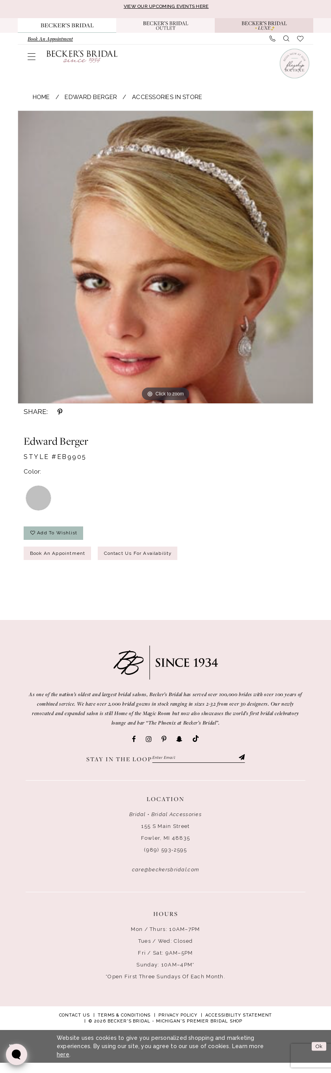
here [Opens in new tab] (63, 1065)
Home (41, 99)
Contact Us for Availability (160, 561)
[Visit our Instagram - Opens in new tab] (149, 747)
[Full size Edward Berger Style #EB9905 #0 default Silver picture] (165, 259)
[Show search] (286, 40)
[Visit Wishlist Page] (300, 40)
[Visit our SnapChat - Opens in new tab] (179, 747)
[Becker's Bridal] (81, 58)
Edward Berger (91, 99)
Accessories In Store (167, 99)
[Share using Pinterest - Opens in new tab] (60, 413)
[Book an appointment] (50, 40)
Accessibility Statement (238, 1025)
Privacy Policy (177, 1025)
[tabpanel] (165, 259)
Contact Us (74, 1025)
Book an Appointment (64, 561)
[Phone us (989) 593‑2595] (272, 40)
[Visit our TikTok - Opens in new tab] (195, 747)
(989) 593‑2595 (165, 860)
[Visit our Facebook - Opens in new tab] (134, 747)
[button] (31, 58)
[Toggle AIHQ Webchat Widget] (16, 1054)
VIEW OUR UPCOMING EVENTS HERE (166, 7)
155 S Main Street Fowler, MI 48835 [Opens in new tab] (165, 842)
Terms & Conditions (124, 1025)
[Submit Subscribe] (240, 767)
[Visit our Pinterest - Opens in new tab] (164, 747)
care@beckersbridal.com (165, 880)
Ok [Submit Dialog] (317, 1056)
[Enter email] (198, 767)
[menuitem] (50, 40)
